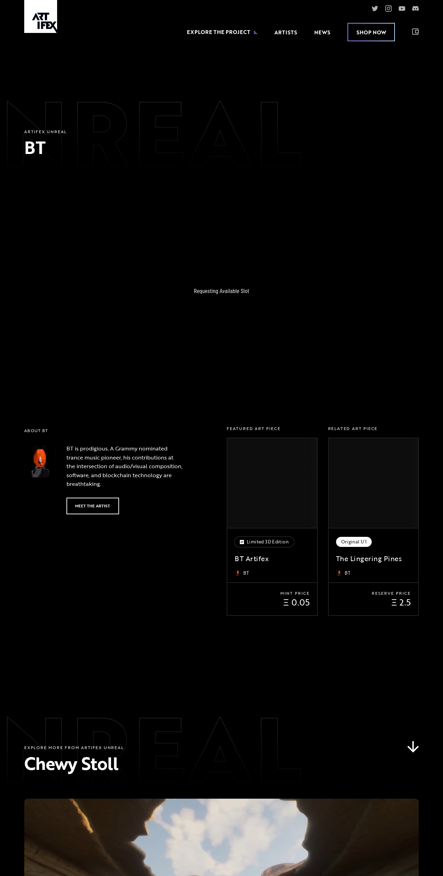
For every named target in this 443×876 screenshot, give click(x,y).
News (322, 32)
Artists (285, 32)
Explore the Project (222, 32)
